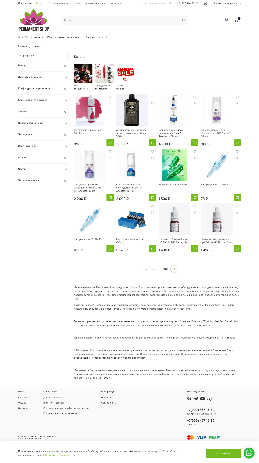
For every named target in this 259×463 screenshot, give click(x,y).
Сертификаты (108, 402)
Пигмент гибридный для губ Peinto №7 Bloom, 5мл (216, 241)
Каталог (40, 3)
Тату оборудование (30, 37)
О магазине (24, 408)
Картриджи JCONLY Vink (173, 184)
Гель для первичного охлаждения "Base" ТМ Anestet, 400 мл (172, 133)
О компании (25, 3)
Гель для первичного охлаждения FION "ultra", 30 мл (215, 133)
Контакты (115, 3)
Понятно (223, 453)
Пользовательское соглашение (60, 413)
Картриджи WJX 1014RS (88, 239)
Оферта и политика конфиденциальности (66, 408)
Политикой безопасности (60, 455)
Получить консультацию (227, 3)
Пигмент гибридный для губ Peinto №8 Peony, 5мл (174, 241)
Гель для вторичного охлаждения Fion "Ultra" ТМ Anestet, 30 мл (88, 187)
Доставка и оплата (58, 3)
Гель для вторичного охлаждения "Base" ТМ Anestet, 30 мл (129, 187)
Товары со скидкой (97, 37)
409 (165, 269)
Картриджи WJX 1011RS (214, 184)
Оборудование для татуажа (64, 37)
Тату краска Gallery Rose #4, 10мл (88, 131)
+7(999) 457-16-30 (188, 3)
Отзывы (76, 3)
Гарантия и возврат (95, 3)
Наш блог (106, 397)
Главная (22, 46)
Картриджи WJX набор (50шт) (129, 241)
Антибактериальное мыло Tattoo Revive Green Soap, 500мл (131, 133)
